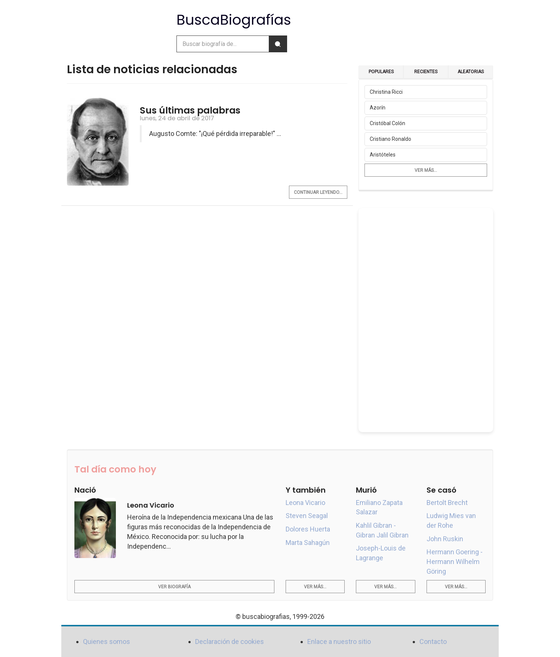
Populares (381, 71)
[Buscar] (277, 43)
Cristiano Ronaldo (390, 139)
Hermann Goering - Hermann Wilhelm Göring (455, 561)
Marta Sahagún (308, 542)
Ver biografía (174, 586)
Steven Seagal (307, 516)
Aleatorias (471, 71)
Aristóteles (383, 155)
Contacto (433, 641)
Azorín (377, 108)
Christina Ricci (386, 92)
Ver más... (426, 170)
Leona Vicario (305, 502)
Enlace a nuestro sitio (339, 641)
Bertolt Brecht (447, 502)
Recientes (425, 71)
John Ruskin (445, 539)
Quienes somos (106, 641)
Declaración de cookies (229, 641)
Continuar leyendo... (318, 192)
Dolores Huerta (308, 529)
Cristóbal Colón (387, 123)
